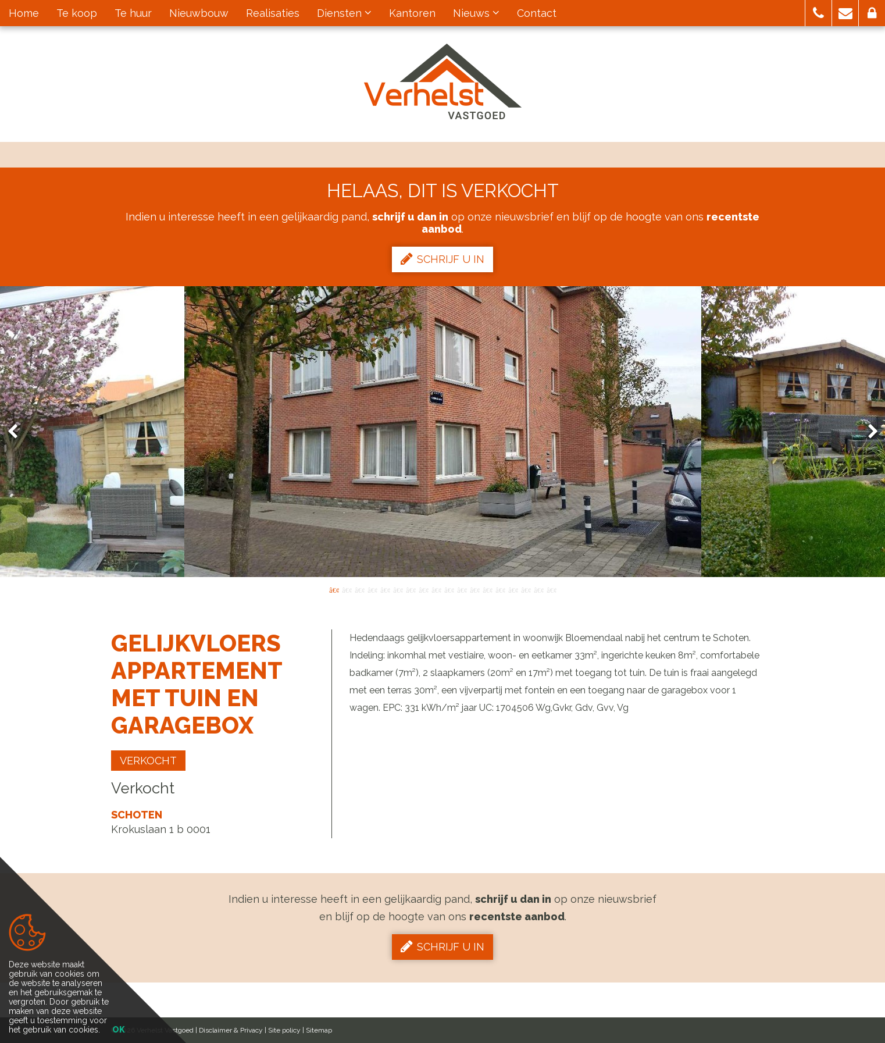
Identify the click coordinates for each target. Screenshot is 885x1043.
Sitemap (319, 1030)
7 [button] (410, 589)
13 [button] (487, 589)
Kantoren (412, 13)
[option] (442, 431)
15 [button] (513, 589)
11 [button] (461, 589)
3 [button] (359, 589)
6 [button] (397, 589)
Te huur (133, 13)
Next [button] (867, 432)
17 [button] (538, 589)
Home (24, 13)
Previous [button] (18, 432)
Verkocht (148, 760)
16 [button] (525, 589)
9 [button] (436, 589)
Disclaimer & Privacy (231, 1030)
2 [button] (346, 589)
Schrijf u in (442, 259)
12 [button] (474, 589)
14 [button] (500, 589)
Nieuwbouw (199, 13)
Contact (536, 13)
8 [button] (423, 589)
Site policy (284, 1030)
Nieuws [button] (476, 13)
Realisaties (272, 13)
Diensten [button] (344, 13)
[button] (818, 13)
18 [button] (551, 589)
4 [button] (372, 589)
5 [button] (385, 589)
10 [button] (449, 589)
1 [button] (334, 589)
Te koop (76, 13)
